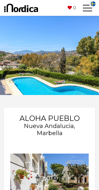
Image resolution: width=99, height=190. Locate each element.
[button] (71, 8)
